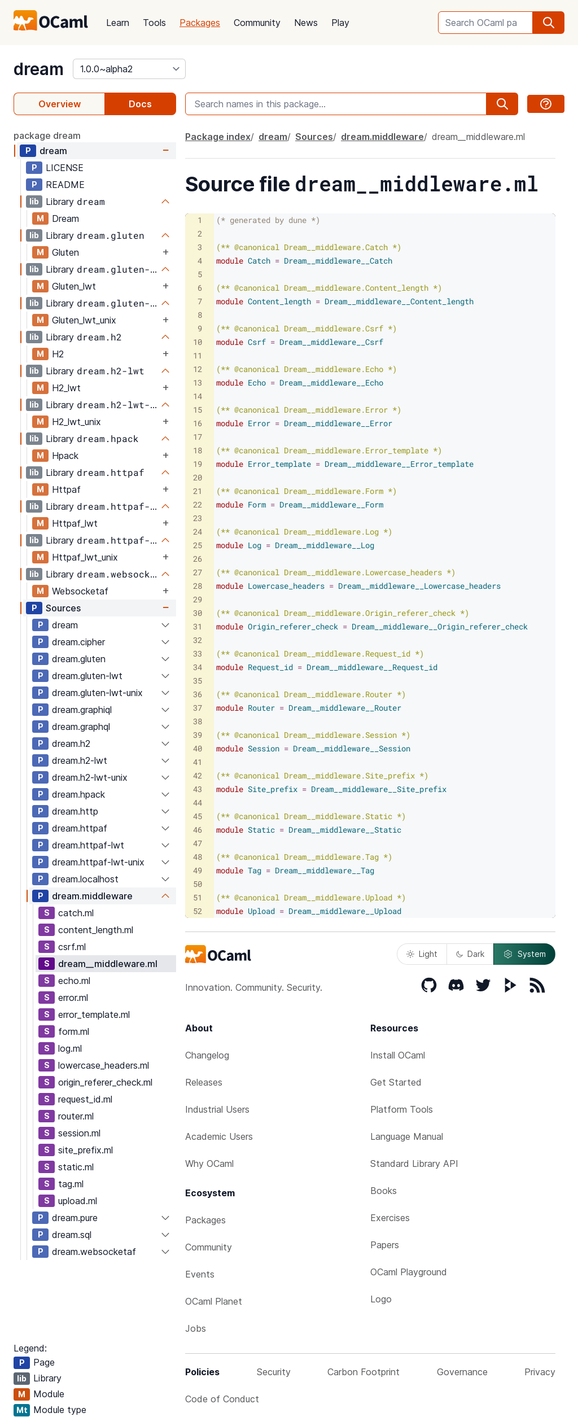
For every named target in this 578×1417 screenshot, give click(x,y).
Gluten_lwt (74, 286)
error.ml (73, 997)
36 (197, 694)
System (524, 954)
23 (197, 518)
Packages (199, 22)
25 (197, 545)
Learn (117, 22)
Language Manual (406, 1136)
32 (197, 640)
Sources (63, 608)
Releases (203, 1082)
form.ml (73, 1031)
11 (197, 355)
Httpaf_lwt (75, 523)
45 (197, 816)
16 (197, 423)
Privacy (539, 1371)
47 (197, 843)
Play (340, 22)
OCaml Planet (213, 1301)
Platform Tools (401, 1109)
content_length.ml (95, 929)
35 (197, 680)
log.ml (70, 1048)
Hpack (65, 455)
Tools (154, 22)
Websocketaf (80, 591)
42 (197, 775)
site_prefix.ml (85, 1150)
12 (197, 369)
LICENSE (65, 167)
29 (197, 599)
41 (197, 761)
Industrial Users (217, 1109)
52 (197, 911)
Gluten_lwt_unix (84, 320)
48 (197, 856)
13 (197, 382)
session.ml (79, 1133)
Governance (462, 1371)
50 (197, 883)
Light (421, 954)
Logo (381, 1299)
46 (197, 829)
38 (197, 721)
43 (197, 789)
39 (197, 734)
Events (199, 1274)
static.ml (76, 1167)
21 (197, 491)
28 (197, 585)
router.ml (76, 1116)
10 (197, 341)
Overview (59, 104)
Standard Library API (414, 1163)
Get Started (396, 1082)
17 (197, 436)
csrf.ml (72, 946)
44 (197, 802)
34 (197, 667)
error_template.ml (94, 1014)
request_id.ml (85, 1099)
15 (197, 409)
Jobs (195, 1328)
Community (257, 22)
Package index (218, 136)
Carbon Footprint (363, 1371)
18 (197, 450)
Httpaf (66, 489)
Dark (470, 954)
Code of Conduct (222, 1399)
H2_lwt (66, 387)
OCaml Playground (408, 1272)
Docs (140, 104)
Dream (65, 218)
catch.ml (76, 913)
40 (197, 748)
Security (274, 1371)
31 (197, 626)
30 (197, 612)
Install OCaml (397, 1055)
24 (197, 531)
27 (197, 572)
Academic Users (219, 1136)
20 (197, 477)
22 (197, 504)
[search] (548, 22)
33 (197, 653)
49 (197, 870)
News (306, 22)
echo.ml (74, 980)
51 (197, 897)
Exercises (390, 1217)
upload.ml (77, 1200)
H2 (58, 354)
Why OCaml (209, 1163)
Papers (384, 1244)
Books (383, 1190)
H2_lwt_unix (76, 421)
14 (197, 396)
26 (197, 558)
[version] (129, 69)
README (65, 184)
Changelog (207, 1055)
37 (197, 707)
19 (197, 463)
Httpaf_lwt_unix (85, 557)
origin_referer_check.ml (105, 1082)
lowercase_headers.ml (103, 1065)
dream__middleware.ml (107, 963)
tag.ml (71, 1183)
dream (39, 69)
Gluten (65, 252)
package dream (47, 135)
